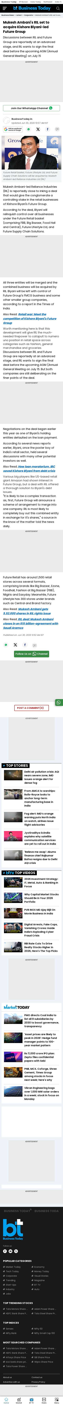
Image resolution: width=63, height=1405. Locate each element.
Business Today (9, 2)
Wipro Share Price (43, 1361)
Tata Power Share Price (17, 1366)
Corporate (11, 1275)
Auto (36, 1289)
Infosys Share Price (16, 1357)
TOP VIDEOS (20, 873)
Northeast (48, 2)
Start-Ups (11, 1284)
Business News (8, 15)
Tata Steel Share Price (45, 1313)
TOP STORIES (17, 766)
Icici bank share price (17, 1361)
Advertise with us (11, 1381)
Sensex (9, 1328)
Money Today (41, 1271)
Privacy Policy (38, 1381)
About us (7, 1377)
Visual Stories (41, 1275)
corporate (28, 15)
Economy (39, 1266)
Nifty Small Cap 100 (44, 1333)
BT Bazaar (23, 2)
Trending (10, 1280)
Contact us (37, 1377)
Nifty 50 (38, 1328)
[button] (56, 1401)
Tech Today (12, 1271)
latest (19, 15)
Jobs (8, 1293)
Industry (10, 1289)
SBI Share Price (42, 1357)
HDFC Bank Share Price (17, 1313)
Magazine (39, 1280)
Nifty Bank (11, 1333)
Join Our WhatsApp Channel (31, 108)
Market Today (13, 1266)
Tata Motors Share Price (17, 1309)
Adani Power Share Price (45, 1309)
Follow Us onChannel (32, 654)
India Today (35, 2)
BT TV (37, 1284)
